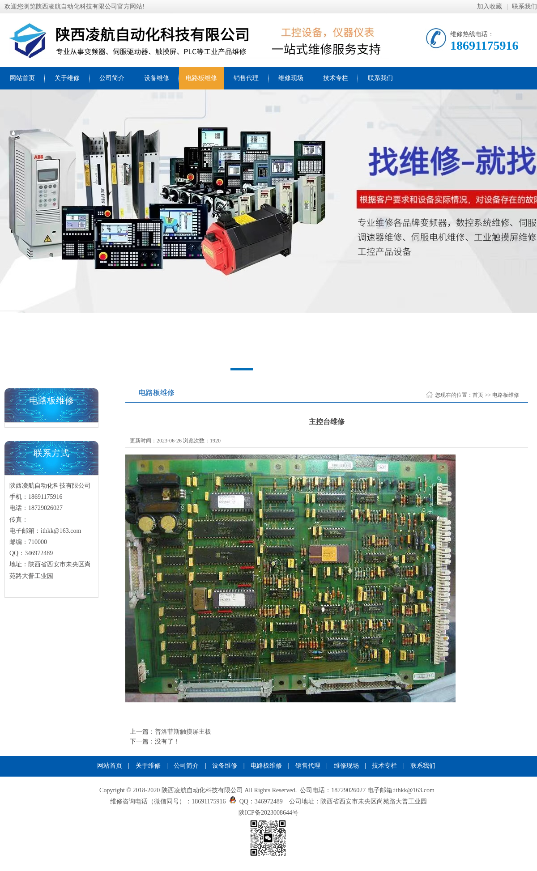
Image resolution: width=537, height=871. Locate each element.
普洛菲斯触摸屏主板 (183, 731)
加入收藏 (490, 6)
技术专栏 (335, 78)
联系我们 (524, 6)
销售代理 (246, 78)
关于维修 (67, 78)
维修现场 (290, 78)
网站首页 (22, 78)
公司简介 (111, 78)
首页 (478, 395)
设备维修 (156, 78)
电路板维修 (201, 78)
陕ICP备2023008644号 (268, 812)
